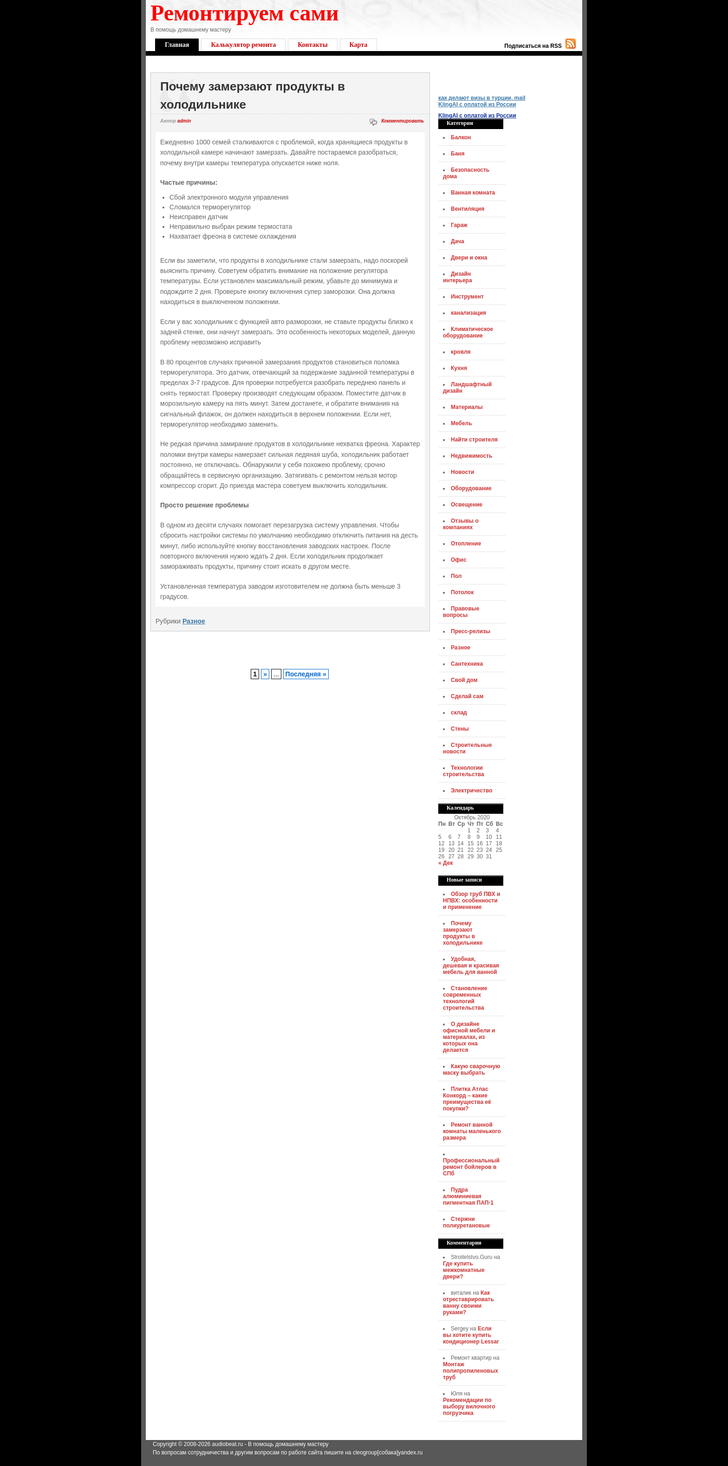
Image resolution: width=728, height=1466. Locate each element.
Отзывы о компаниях (461, 524)
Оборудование (471, 488)
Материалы (467, 407)
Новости (462, 472)
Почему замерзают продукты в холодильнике (462, 933)
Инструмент (467, 296)
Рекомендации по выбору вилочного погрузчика (469, 1406)
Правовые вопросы (461, 611)
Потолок (462, 592)
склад (459, 712)
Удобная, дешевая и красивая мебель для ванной (471, 965)
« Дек (445, 863)
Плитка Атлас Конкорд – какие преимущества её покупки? (467, 1099)
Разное (193, 621)
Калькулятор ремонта (243, 44)
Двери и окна (469, 257)
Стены (460, 729)
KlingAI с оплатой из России (477, 104)
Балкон (461, 137)
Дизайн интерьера (457, 277)
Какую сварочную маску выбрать (471, 1069)
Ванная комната (473, 192)
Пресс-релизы (470, 631)
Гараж (459, 225)
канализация (468, 313)
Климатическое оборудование (468, 332)
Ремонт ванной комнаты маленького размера (472, 1131)
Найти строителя (474, 439)
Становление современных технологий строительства (465, 998)
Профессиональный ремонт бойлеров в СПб (471, 1167)
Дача (457, 241)
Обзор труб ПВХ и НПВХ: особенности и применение (471, 900)
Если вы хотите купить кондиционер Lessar (471, 1335)
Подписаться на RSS (533, 46)
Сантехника (467, 664)
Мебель (461, 423)
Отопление (466, 543)
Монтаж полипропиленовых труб (470, 1371)
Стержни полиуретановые (466, 1222)
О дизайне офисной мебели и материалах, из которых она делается (469, 1037)
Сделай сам (467, 696)
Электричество (472, 790)
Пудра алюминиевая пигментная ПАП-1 (468, 1196)
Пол (456, 576)
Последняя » (306, 674)
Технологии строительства (463, 771)
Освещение (466, 504)
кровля (461, 352)
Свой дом (464, 680)
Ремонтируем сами (244, 12)
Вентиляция (467, 209)
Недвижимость (471, 456)
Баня (458, 153)
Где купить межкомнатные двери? (464, 1270)
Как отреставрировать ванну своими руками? (468, 1303)
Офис (459, 560)
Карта (359, 44)
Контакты (312, 44)
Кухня (459, 368)
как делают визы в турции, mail (482, 98)
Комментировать (402, 120)
